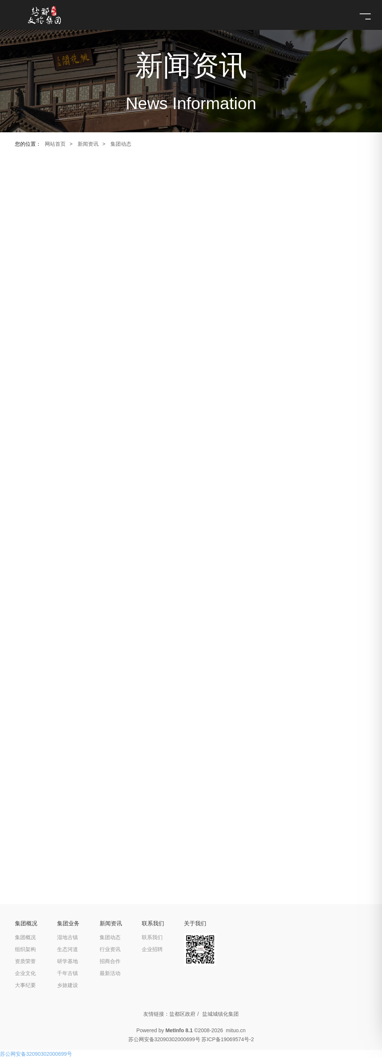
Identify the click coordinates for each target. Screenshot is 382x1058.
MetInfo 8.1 (178, 1030)
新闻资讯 (88, 144)
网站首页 (55, 144)
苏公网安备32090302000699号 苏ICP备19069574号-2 (191, 1039)
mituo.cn (235, 1030)
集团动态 (120, 144)
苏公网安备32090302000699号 (36, 1054)
